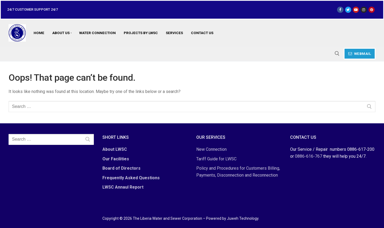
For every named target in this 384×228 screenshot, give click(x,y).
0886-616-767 (308, 156)
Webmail (359, 53)
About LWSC (114, 149)
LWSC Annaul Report (122, 187)
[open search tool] (337, 53)
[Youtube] (356, 10)
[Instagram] (364, 10)
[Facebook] (340, 10)
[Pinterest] (372, 10)
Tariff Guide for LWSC (216, 158)
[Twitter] (348, 10)
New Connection (211, 149)
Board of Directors (121, 168)
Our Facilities (115, 158)
